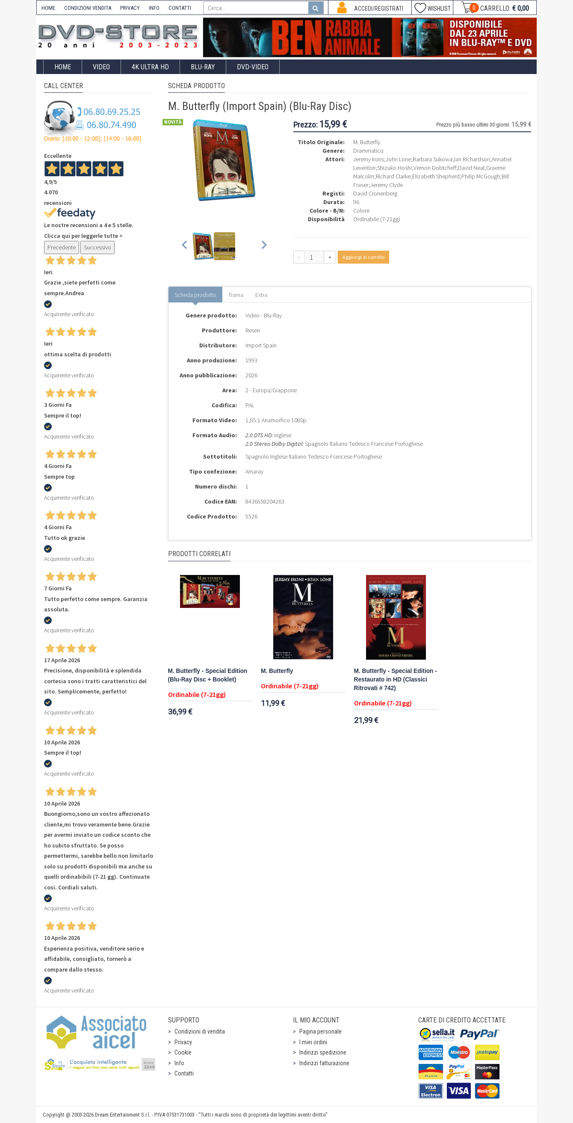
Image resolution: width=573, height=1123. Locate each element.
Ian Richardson (472, 159)
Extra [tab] (261, 295)
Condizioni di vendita (199, 1031)
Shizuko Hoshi (394, 168)
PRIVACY (130, 8)
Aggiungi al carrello (363, 257)
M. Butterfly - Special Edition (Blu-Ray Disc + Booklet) (208, 675)
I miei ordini (313, 1042)
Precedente (61, 247)
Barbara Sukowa (432, 159)
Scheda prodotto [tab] (195, 295)
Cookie (183, 1052)
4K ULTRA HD (150, 67)
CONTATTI (179, 8)
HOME (48, 8)
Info (179, 1063)
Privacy (183, 1042)
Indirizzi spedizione (322, 1052)
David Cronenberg (375, 193)
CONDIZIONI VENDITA (87, 8)
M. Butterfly (277, 671)
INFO (154, 8)
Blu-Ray (203, 67)
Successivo (97, 247)
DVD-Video (253, 67)
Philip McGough (480, 176)
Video (101, 67)
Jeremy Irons (368, 159)
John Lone (398, 159)
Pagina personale (320, 1031)
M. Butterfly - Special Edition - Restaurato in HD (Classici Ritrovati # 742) (395, 679)
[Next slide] (263, 246)
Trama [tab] (235, 295)
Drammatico (368, 150)
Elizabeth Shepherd (436, 176)
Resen (252, 330)
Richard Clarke (393, 176)
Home (62, 67)
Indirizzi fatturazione (324, 1063)
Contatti (184, 1073)
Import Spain (261, 345)
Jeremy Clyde (386, 185)
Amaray (254, 471)
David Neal (471, 168)
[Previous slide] (184, 246)
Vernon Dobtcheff (435, 168)
